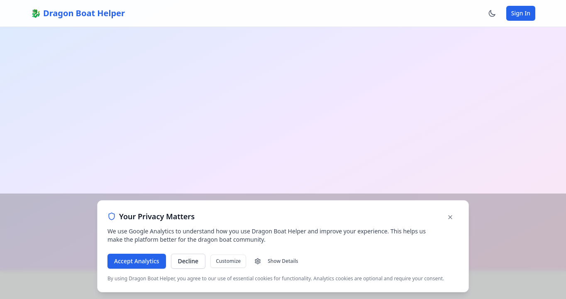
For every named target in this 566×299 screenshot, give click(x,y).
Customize (228, 261)
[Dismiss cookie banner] (450, 217)
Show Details (276, 261)
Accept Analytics (136, 261)
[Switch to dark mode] (492, 13)
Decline (188, 261)
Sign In (520, 13)
